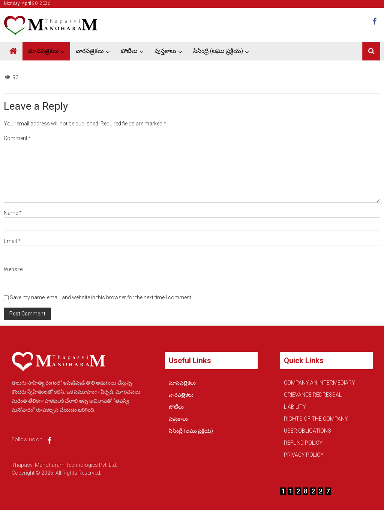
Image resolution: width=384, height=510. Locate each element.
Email (12, 241)
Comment (17, 138)
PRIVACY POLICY (304, 455)
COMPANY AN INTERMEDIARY (319, 383)
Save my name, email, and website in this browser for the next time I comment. (101, 297)
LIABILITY (295, 407)
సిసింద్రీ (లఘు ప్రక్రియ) (218, 50)
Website (13, 269)
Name (13, 213)
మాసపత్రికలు (43, 50)
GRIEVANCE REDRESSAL (313, 395)
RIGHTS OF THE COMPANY (316, 419)
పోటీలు (129, 50)
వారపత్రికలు (90, 50)
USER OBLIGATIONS (307, 431)
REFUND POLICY (303, 443)
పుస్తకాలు (165, 50)
